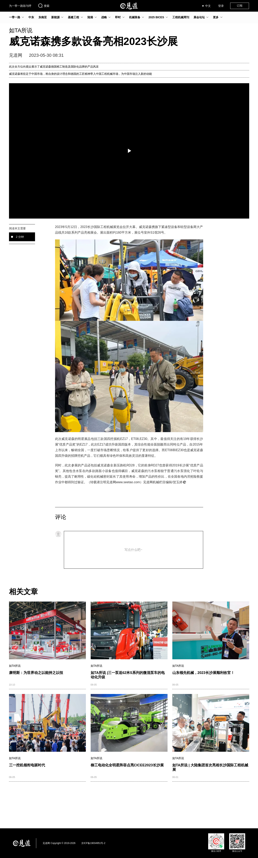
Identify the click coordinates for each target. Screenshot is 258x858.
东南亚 (42, 17)
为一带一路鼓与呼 (20, 5)
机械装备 (134, 17)
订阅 (239, 5)
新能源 (55, 17)
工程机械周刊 (180, 17)
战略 (104, 17)
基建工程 (73, 17)
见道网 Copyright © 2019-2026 (59, 843)
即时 (118, 17)
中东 (31, 17)
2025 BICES (156, 17)
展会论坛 (199, 17)
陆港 (90, 17)
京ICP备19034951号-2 (93, 843)
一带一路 (14, 17)
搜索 (43, 5)
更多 (216, 17)
